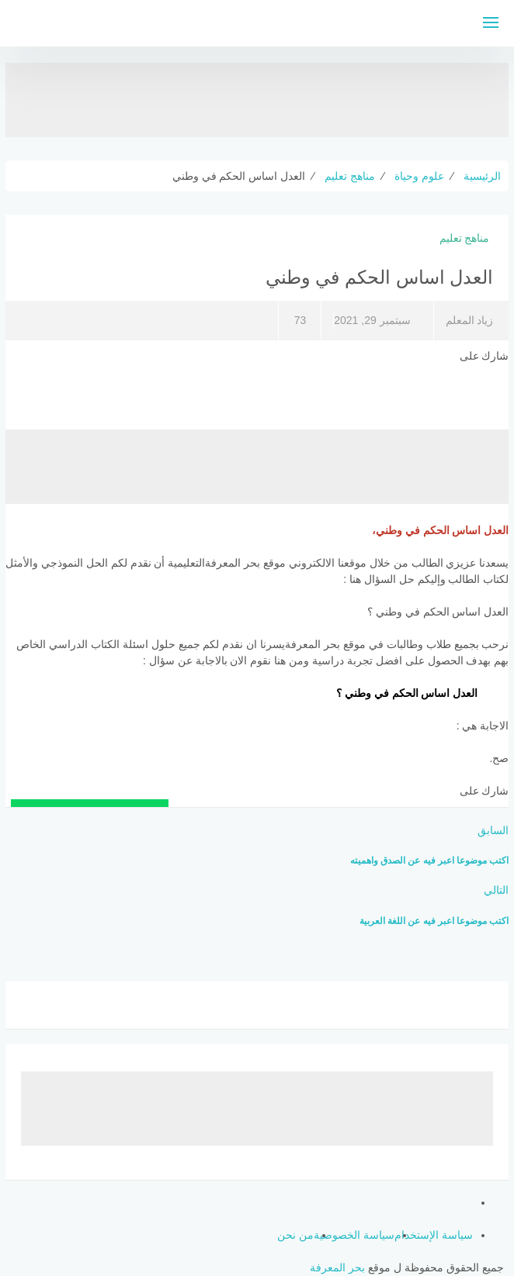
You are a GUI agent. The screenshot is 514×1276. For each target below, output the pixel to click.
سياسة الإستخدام (433, 1235)
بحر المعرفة (337, 1267)
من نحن (295, 1235)
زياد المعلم (470, 320)
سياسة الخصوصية (354, 1235)
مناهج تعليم (464, 238)
